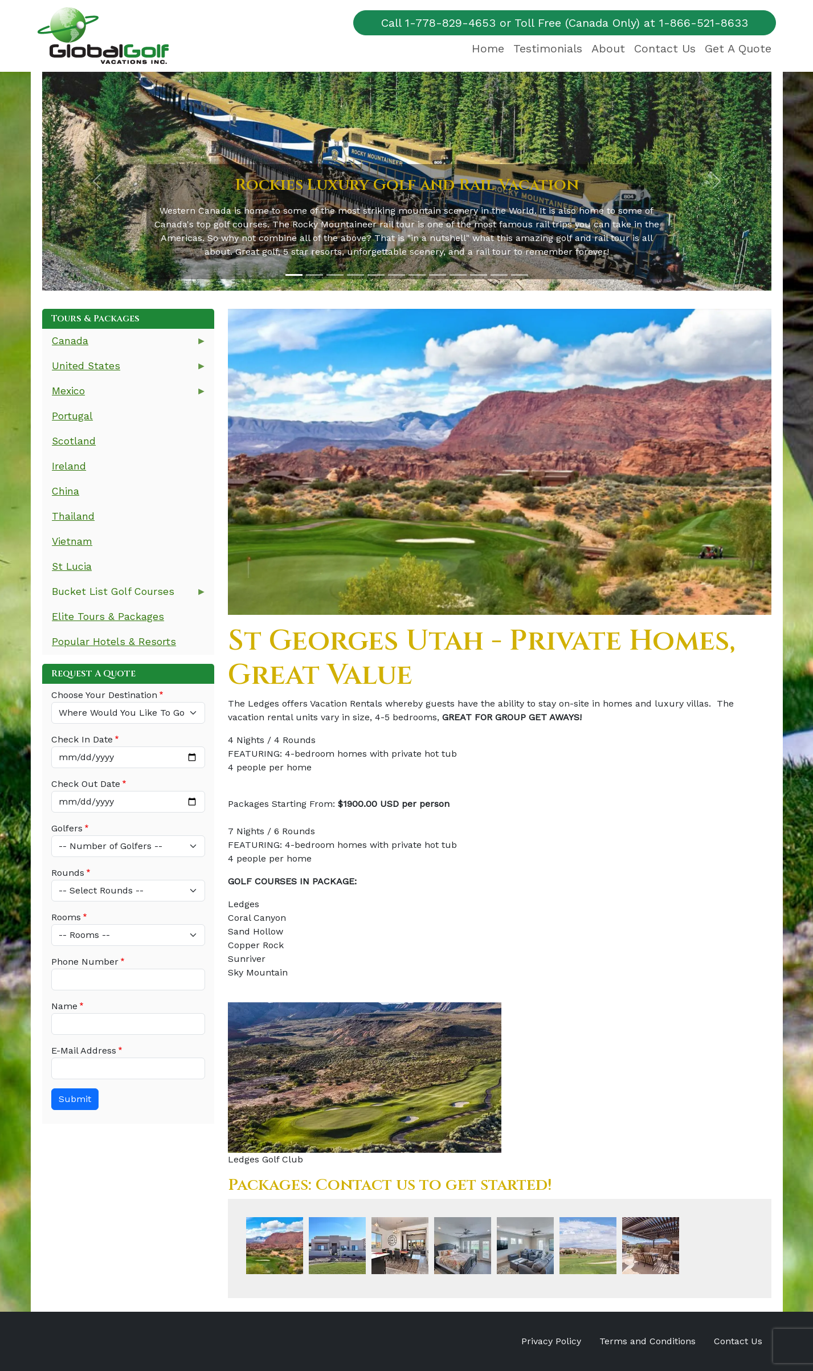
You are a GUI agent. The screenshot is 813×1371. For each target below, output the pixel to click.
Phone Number (85, 961)
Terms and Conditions (647, 1341)
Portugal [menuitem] (72, 416)
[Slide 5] (376, 274)
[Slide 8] (437, 274)
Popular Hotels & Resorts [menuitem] (114, 641)
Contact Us (665, 48)
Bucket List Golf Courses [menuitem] (124, 595)
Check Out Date (85, 783)
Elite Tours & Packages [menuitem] (108, 616)
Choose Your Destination (104, 694)
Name (64, 1006)
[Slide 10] (478, 274)
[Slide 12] (519, 274)
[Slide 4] (355, 274)
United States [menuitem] (124, 369)
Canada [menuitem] (124, 344)
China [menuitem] (65, 491)
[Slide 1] (294, 274)
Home (488, 48)
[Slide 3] (335, 274)
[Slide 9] (458, 274)
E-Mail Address (83, 1050)
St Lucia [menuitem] (72, 566)
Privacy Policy (551, 1341)
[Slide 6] (396, 274)
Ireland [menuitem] (69, 466)
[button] (97, 181)
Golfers (67, 828)
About (608, 48)
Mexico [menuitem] (124, 394)
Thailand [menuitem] (73, 516)
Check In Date (82, 739)
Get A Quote (738, 48)
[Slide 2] (314, 274)
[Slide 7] (417, 274)
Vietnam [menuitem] (72, 541)
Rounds (67, 872)
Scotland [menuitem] (74, 441)
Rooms (66, 917)
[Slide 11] (499, 274)
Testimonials (547, 48)
